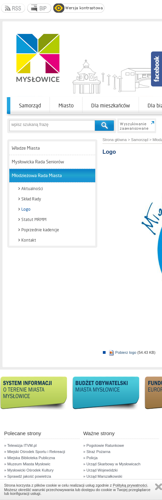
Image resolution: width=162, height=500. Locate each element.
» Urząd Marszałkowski (102, 476)
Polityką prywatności (130, 485)
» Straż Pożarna (96, 452)
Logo (26, 209)
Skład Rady (31, 199)
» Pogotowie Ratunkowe (103, 445)
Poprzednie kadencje (40, 230)
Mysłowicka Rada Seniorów (38, 161)
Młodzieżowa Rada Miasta (37, 175)
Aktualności (32, 188)
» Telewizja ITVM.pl (20, 445)
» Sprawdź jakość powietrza (27, 476)
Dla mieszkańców (110, 105)
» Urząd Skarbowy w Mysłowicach (111, 464)
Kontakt (28, 240)
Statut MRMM (33, 219)
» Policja (90, 458)
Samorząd (30, 105)
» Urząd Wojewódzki (100, 470)
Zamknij (158, 487)
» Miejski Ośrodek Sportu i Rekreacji (34, 452)
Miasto (66, 105)
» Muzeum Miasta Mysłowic (27, 464)
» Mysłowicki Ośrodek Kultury (29, 470)
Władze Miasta (26, 148)
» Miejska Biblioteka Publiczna (29, 458)
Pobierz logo (122, 352)
